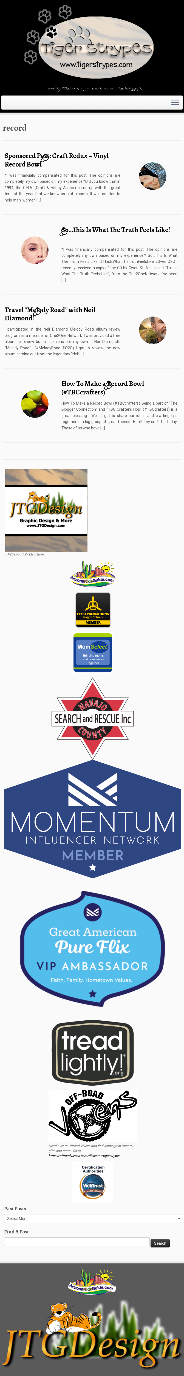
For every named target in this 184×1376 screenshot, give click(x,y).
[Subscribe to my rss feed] (8, 103)
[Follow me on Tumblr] (26, 103)
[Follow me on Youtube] (29, 103)
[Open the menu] (175, 103)
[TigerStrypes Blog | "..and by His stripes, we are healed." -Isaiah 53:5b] (92, 43)
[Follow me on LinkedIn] (36, 103)
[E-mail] (11, 103)
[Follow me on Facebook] (19, 103)
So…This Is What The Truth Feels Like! (115, 230)
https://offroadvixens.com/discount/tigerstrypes (84, 1156)
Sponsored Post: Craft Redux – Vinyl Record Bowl (57, 160)
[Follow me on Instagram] (22, 103)
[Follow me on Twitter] (15, 103)
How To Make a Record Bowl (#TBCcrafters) (102, 388)
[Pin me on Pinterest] (33, 103)
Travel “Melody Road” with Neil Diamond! (50, 314)
